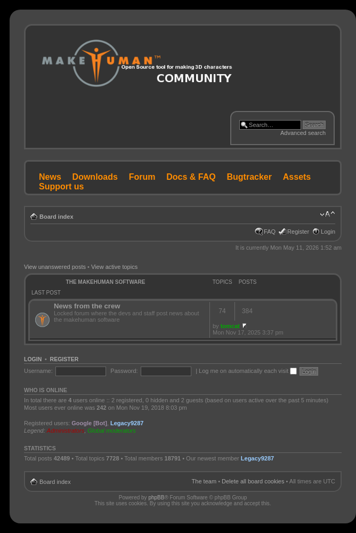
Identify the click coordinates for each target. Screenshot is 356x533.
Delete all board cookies (253, 481)
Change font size (327, 214)
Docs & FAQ (190, 176)
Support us (61, 186)
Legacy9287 (126, 423)
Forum (142, 176)
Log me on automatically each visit (248, 371)
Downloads (95, 176)
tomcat (230, 326)
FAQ (270, 231)
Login (328, 231)
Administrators (65, 430)
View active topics (114, 267)
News (50, 176)
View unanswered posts (55, 267)
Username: (38, 371)
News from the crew (87, 306)
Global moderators (111, 430)
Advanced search (303, 133)
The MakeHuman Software (105, 282)
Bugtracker (249, 176)
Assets (297, 176)
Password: (123, 371)
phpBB (156, 497)
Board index (56, 216)
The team (204, 481)
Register (298, 231)
